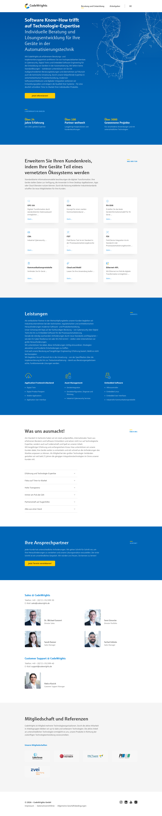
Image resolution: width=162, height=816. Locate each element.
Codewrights (36, 6)
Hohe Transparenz (32, 487)
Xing (136, 802)
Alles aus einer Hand (33, 509)
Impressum (29, 806)
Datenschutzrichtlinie (46, 806)
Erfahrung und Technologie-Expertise (40, 473)
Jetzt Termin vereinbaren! (40, 563)
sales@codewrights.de (40, 603)
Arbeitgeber (115, 6)
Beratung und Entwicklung (92, 6)
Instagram (121, 802)
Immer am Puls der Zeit (34, 494)
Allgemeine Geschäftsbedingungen (71, 806)
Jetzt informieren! (40, 95)
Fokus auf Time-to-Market (36, 480)
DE (130, 6)
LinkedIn (126, 802)
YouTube (131, 802)
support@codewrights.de (41, 666)
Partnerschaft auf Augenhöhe (37, 502)
